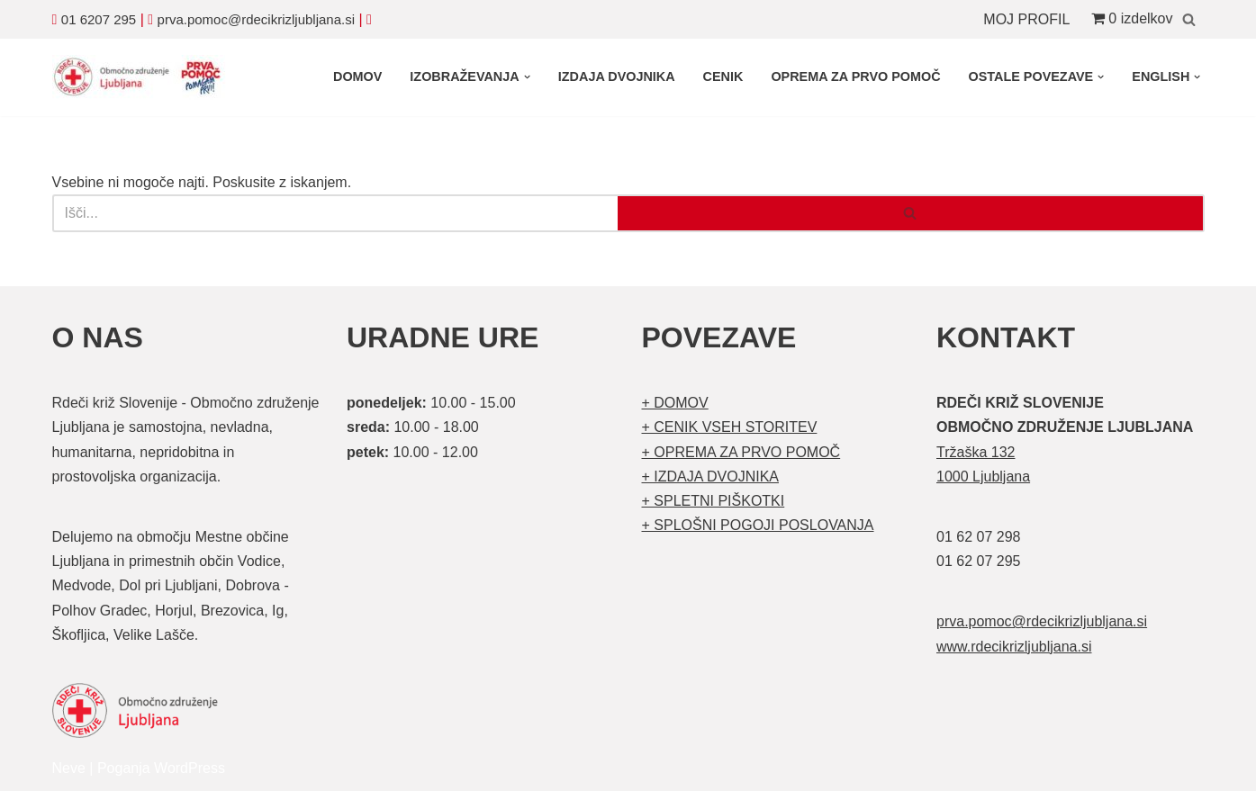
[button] (527, 77)
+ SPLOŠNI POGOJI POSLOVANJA (758, 525)
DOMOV (357, 76)
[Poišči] (1189, 19)
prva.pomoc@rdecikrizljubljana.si (256, 19)
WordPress (189, 768)
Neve (69, 768)
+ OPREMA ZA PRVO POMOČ (741, 452)
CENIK (723, 76)
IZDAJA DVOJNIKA (616, 76)
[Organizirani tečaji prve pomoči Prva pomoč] (142, 77)
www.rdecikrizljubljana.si (1014, 646)
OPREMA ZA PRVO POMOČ (855, 76)
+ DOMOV (675, 402)
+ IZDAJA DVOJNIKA (710, 476)
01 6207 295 (98, 19)
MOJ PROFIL (1026, 19)
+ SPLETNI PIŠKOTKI (713, 500)
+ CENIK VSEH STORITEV (730, 427)
